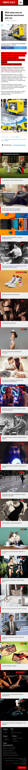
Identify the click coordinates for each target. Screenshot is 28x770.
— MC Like (5, 731)
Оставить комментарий (19, 145)
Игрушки (5, 736)
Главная (2, 9)
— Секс (12, 734)
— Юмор (12, 731)
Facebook (7, 47)
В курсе (5, 743)
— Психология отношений (16, 732)
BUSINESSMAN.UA (10, 753)
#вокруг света (7, 139)
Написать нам (22, 767)
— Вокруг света (15, 741)
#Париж (6, 140)
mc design (20, 760)
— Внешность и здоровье (17, 738)
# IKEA (2, 140)
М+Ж (12, 729)
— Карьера (14, 739)
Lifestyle (14, 736)
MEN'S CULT (9, 748)
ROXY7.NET (9, 747)
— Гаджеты (5, 738)
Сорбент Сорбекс (8, 763)
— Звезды (5, 732)
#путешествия (14, 139)
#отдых (24, 139)
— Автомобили (6, 739)
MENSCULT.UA (9, 752)
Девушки (5, 729)
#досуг (20, 139)
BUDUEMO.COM (10, 755)
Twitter (20, 47)
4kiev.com (8, 750)
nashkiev (17, 137)
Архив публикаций (8, 745)
